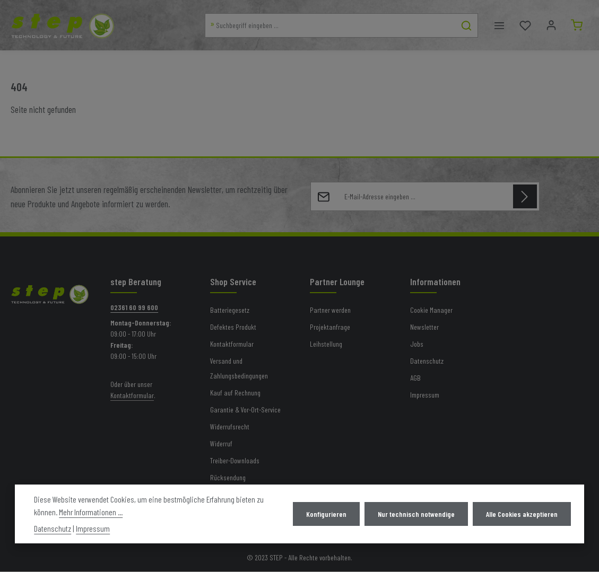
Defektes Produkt (233, 327)
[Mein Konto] (550, 26)
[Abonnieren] (525, 197)
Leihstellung (326, 344)
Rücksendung (228, 477)
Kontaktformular (132, 395)
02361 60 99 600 (134, 307)
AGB (415, 378)
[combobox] (329, 25)
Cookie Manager (431, 310)
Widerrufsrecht (229, 427)
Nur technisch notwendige (417, 513)
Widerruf (221, 443)
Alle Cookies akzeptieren (522, 513)
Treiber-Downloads (234, 460)
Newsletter (424, 327)
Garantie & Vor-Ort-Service (245, 410)
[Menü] (498, 26)
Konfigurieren (328, 513)
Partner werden (330, 310)
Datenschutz (427, 361)
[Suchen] (465, 25)
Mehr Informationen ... (91, 512)
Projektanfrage (330, 327)
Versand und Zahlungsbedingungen (239, 369)
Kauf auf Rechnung (235, 393)
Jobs (416, 344)
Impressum (424, 395)
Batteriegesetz (229, 310)
